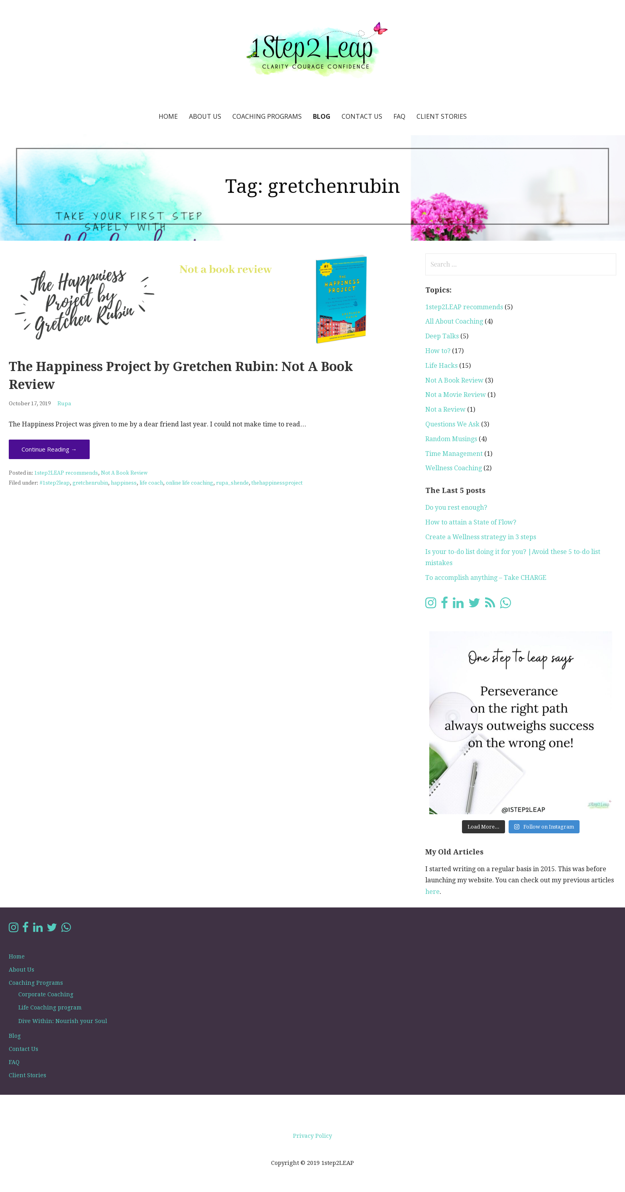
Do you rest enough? (456, 507)
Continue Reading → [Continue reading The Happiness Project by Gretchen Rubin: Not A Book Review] (49, 449)
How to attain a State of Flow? (470, 522)
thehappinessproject (277, 483)
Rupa (64, 403)
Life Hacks (441, 365)
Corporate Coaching (45, 994)
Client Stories (442, 116)
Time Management (454, 454)
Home (168, 116)
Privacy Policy (312, 1136)
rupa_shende (232, 483)
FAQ (399, 116)
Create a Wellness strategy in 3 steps (480, 537)
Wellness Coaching (453, 468)
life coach (151, 483)
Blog (321, 116)
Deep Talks (442, 336)
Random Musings (451, 439)
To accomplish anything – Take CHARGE (485, 577)
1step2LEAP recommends (66, 473)
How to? (437, 351)
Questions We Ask (452, 424)
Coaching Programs (267, 116)
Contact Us (362, 116)
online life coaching (189, 483)
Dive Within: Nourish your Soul (62, 1021)
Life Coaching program (50, 1007)
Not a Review (445, 409)
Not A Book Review (124, 473)
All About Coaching (454, 321)
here (432, 891)
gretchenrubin (90, 483)
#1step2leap (54, 483)
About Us (205, 116)
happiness (124, 483)
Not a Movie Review (455, 395)
